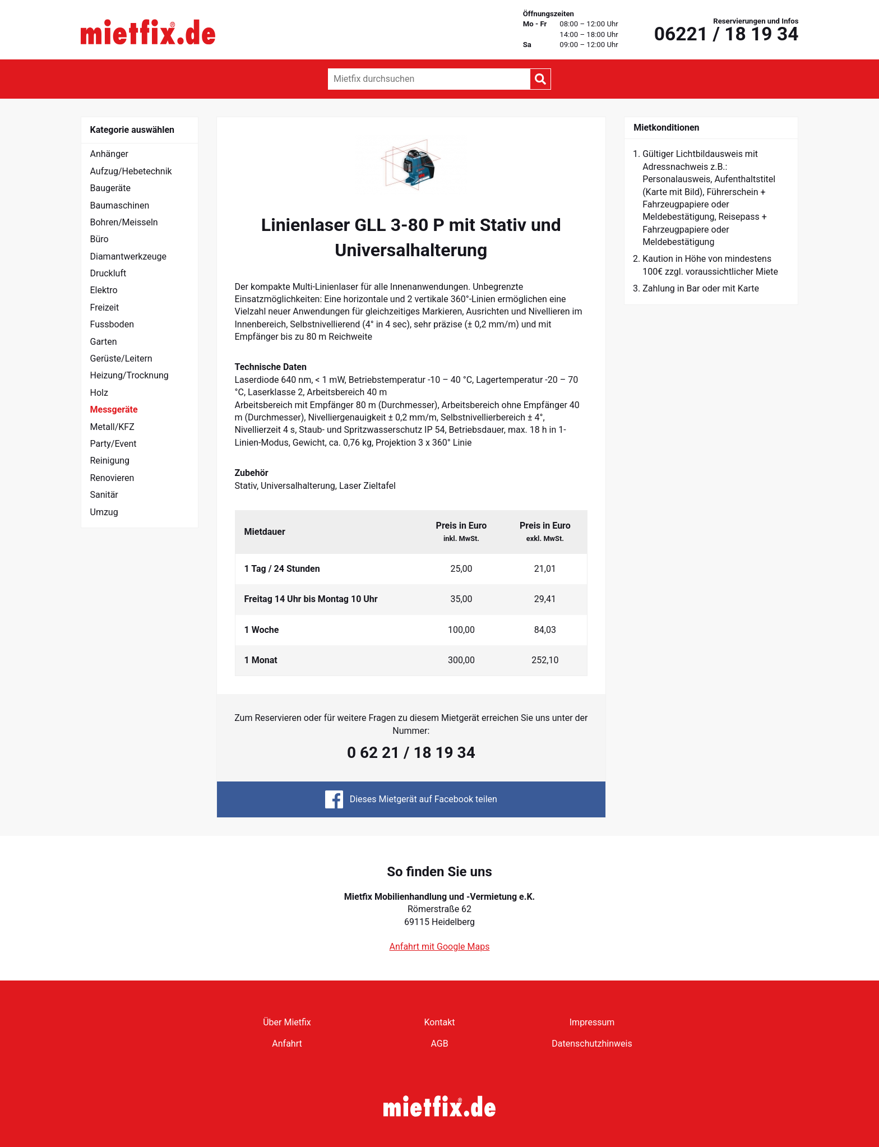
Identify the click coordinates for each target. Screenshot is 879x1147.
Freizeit (104, 307)
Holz (99, 392)
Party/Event (113, 443)
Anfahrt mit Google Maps (440, 946)
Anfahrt (287, 1043)
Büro (99, 239)
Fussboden (112, 324)
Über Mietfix (287, 1022)
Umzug (104, 512)
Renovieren (112, 478)
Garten (103, 341)
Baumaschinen (120, 205)
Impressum (592, 1022)
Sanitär (104, 494)
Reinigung (110, 460)
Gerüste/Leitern (121, 358)
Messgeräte (114, 409)
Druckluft (108, 273)
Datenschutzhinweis (592, 1043)
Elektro (104, 290)
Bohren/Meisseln (124, 222)
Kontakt (439, 1022)
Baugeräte (110, 188)
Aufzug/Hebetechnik (131, 171)
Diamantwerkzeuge (128, 256)
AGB (439, 1043)
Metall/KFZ (112, 427)
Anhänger (109, 154)
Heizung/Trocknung (129, 375)
